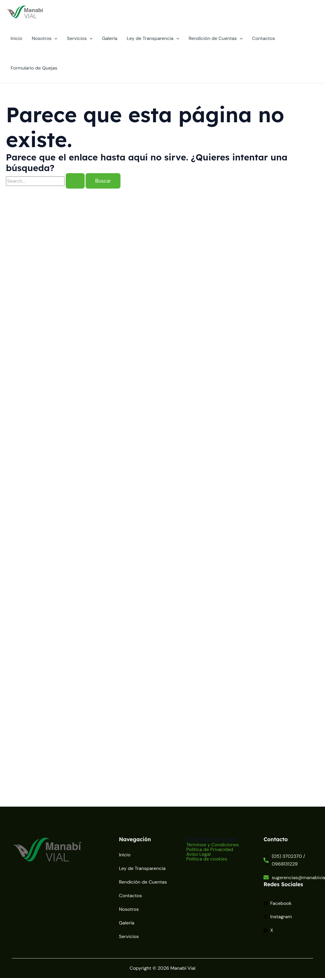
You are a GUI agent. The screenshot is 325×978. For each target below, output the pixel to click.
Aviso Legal (198, 854)
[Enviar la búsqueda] (75, 181)
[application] (54, 38)
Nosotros (44, 38)
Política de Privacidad (209, 849)
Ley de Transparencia (153, 38)
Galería (110, 38)
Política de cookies (206, 859)
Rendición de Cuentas (216, 38)
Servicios (80, 38)
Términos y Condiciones (212, 844)
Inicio (16, 38)
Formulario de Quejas (34, 68)
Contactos (263, 38)
